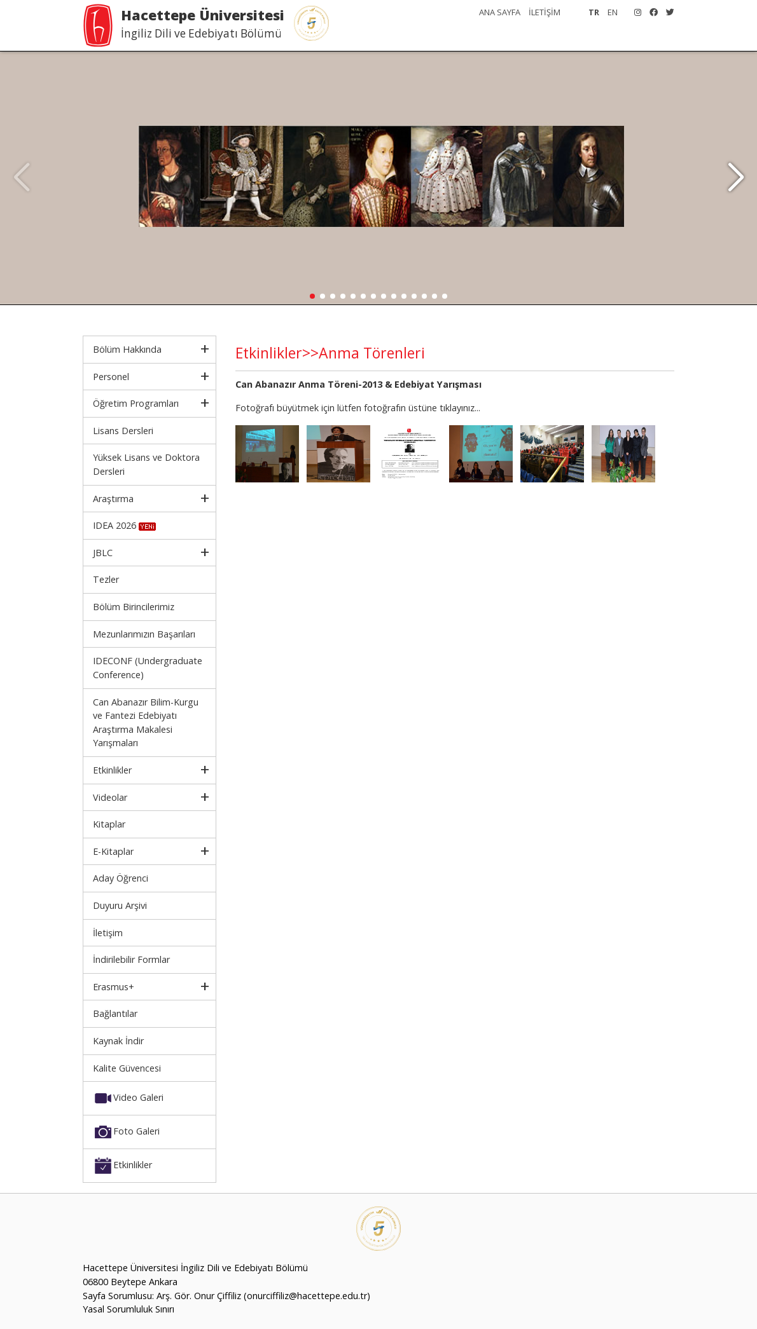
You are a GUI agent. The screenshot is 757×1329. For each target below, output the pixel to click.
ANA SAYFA (499, 12)
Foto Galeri (126, 1132)
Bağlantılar (115, 1013)
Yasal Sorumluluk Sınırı (128, 1309)
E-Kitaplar (113, 851)
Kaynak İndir (118, 1041)
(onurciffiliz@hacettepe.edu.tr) (307, 1296)
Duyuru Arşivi (120, 905)
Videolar (110, 797)
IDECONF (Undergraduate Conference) (147, 668)
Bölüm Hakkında (127, 349)
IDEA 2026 (124, 525)
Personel (111, 377)
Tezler (106, 579)
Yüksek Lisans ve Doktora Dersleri (146, 464)
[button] (735, 178)
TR (593, 12)
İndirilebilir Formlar (131, 959)
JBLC (103, 553)
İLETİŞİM (544, 12)
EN (613, 12)
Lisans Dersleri (123, 431)
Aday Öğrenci (120, 878)
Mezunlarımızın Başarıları (144, 634)
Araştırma (113, 499)
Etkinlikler (112, 770)
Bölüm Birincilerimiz (133, 607)
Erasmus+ (113, 987)
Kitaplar (109, 824)
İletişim (108, 933)
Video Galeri (128, 1098)
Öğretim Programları (136, 403)
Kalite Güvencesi (127, 1068)
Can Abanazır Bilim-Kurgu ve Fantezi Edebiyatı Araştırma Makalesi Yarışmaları (145, 722)
